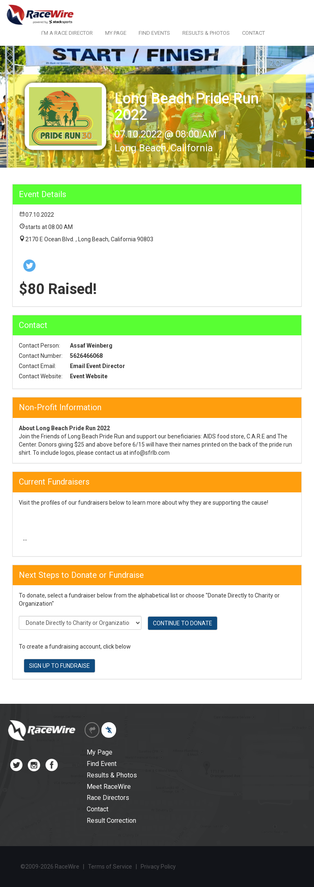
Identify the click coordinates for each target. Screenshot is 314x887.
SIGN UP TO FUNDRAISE (59, 665)
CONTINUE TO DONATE (182, 623)
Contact (97, 809)
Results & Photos (112, 775)
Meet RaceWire (109, 786)
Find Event (102, 764)
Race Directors (108, 798)
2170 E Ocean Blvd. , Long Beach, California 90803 (89, 239)
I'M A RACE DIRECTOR (67, 33)
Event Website (89, 376)
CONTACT (253, 33)
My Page (99, 752)
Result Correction (111, 820)
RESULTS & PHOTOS (206, 33)
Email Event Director (97, 366)
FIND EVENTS (154, 33)
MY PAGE (115, 33)
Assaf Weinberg (91, 345)
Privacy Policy (158, 866)
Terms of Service (110, 866)
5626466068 (86, 356)
